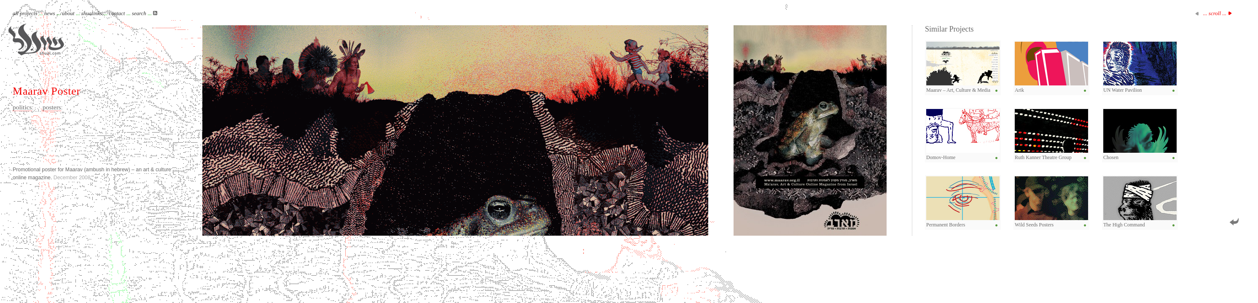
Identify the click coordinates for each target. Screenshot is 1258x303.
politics (22, 107)
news (49, 13)
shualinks (91, 13)
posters (52, 107)
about (68, 13)
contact (117, 13)
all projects (25, 13)
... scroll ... (1214, 13)
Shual (36, 40)
